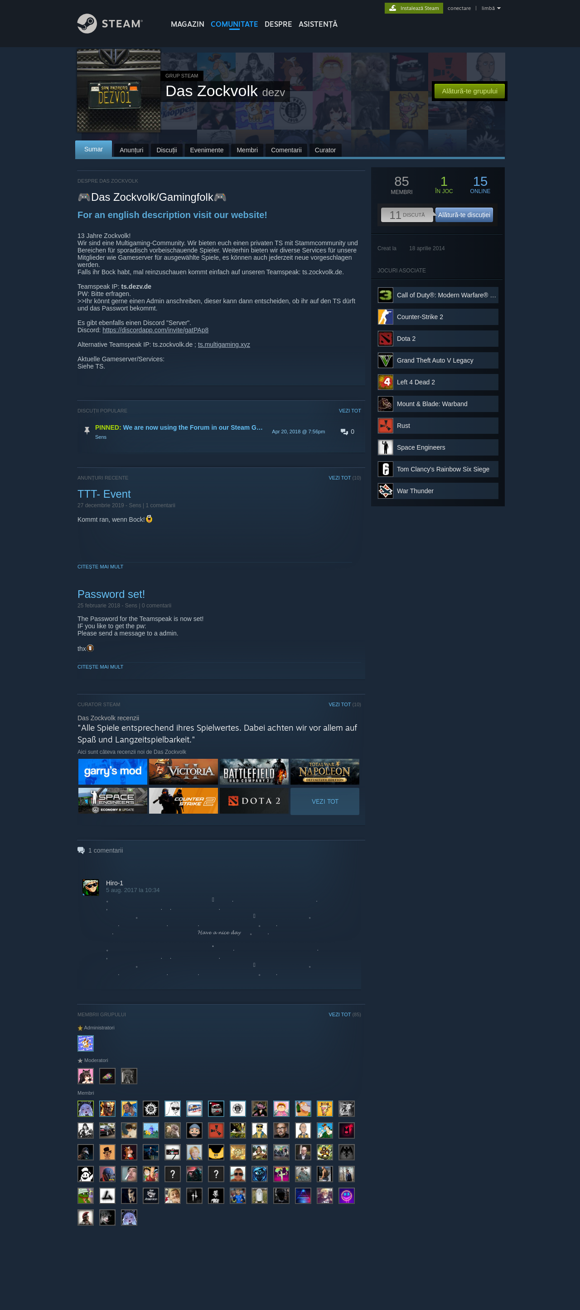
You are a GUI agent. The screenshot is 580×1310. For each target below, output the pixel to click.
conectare (459, 8)
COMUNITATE (234, 24)
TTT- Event (104, 494)
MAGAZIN (187, 24)
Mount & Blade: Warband (432, 404)
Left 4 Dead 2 (416, 382)
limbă (488, 8)
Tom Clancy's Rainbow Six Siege (443, 469)
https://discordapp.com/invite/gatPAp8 (155, 330)
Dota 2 (406, 338)
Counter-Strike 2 (420, 316)
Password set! (111, 594)
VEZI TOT (350, 410)
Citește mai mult (100, 566)
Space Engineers (421, 447)
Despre (278, 24)
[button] (219, 431)
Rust (403, 425)
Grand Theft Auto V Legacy (435, 360)
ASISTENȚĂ (318, 24)
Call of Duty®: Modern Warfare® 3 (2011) (455, 295)
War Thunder (415, 491)
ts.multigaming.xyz (224, 344)
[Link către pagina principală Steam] (117, 31)
